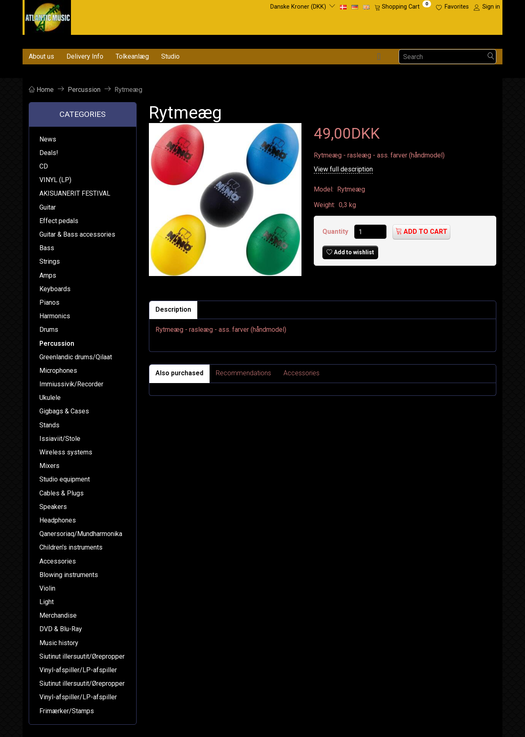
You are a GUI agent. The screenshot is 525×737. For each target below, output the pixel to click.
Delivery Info (84, 56)
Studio (170, 56)
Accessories (301, 373)
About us (41, 56)
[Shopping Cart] (403, 7)
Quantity (336, 231)
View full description (343, 169)
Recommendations (243, 373)
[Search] (491, 57)
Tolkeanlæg (132, 56)
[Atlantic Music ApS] (48, 15)
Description (173, 309)
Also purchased (179, 373)
